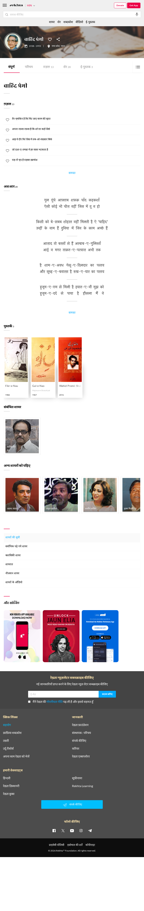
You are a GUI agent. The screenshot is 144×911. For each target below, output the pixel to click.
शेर (67, 67)
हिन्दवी (6, 778)
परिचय (29, 67)
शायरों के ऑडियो (13, 582)
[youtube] (72, 830)
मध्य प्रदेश (56, 46)
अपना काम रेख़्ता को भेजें (16, 756)
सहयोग (7, 724)
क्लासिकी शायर (13, 555)
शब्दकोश (68, 22)
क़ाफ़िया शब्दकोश (12, 732)
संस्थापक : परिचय (81, 732)
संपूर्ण (11, 67)
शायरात (9, 564)
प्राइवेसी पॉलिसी (56, 844)
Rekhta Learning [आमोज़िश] (82, 785)
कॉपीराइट (90, 844)
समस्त (72, 173)
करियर (75, 748)
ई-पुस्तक (86, 67)
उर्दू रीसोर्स (8, 748)
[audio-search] (137, 14)
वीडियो (79, 22)
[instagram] (81, 830)
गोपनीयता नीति (54, 701)
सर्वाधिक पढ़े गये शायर (16, 546)
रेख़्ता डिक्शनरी (11, 785)
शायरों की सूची (12, 537)
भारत (63, 46)
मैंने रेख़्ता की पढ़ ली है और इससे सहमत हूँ (60, 701)
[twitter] (63, 830)
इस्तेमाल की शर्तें (74, 844)
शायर (52, 22)
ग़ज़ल (48, 67)
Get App (134, 5)
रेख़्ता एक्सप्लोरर (81, 756)
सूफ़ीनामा (77, 778)
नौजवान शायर (12, 573)
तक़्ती (6, 740)
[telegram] (90, 830)
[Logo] (16, 5)
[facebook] (54, 830)
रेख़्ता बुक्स (8, 793)
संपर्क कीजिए (79, 740)
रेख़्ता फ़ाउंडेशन (80, 724)
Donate (120, 5)
